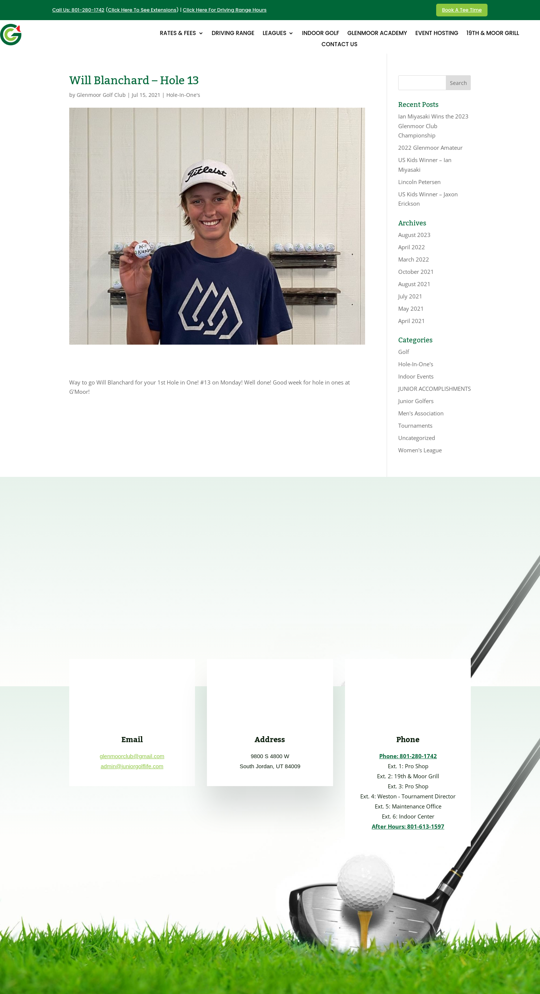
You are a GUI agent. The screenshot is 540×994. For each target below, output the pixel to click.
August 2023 (414, 234)
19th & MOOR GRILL (492, 34)
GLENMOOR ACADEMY (377, 34)
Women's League (420, 450)
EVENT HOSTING (436, 34)
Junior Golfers (416, 401)
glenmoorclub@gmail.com (132, 756)
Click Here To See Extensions (142, 9)
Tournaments (415, 425)
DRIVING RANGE (233, 34)
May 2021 (411, 308)
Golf (403, 351)
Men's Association (421, 413)
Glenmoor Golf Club (101, 94)
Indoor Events (416, 376)
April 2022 (411, 247)
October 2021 (416, 271)
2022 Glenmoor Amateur (430, 147)
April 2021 (411, 321)
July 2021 (410, 296)
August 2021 (414, 284)
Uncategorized (416, 437)
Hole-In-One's (183, 94)
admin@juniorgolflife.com (131, 766)
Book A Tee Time (462, 9)
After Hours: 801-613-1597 (408, 826)
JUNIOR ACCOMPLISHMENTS (434, 388)
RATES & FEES (178, 34)
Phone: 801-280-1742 (408, 756)
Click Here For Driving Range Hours (224, 9)
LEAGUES (275, 34)
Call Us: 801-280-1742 (78, 9)
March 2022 (413, 259)
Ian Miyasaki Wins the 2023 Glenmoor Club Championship (433, 126)
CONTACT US (339, 45)
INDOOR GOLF (320, 34)
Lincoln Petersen (419, 182)
